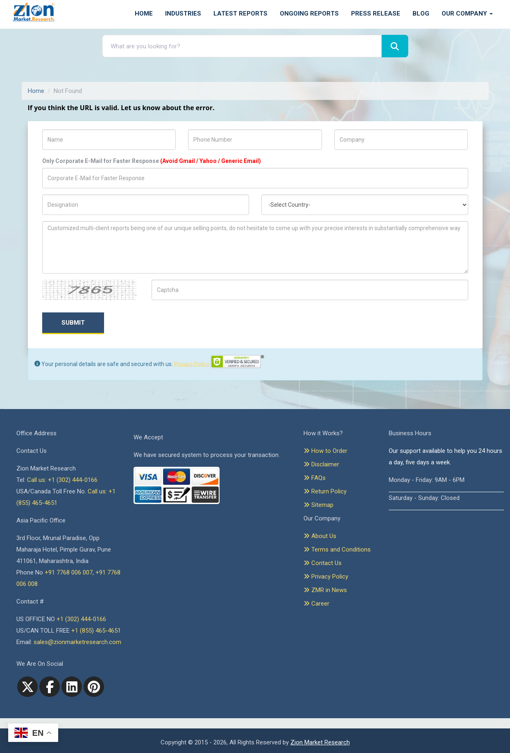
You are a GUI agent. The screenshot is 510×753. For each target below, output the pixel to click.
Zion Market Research (320, 742)
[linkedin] (71, 686)
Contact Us (323, 563)
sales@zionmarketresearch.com (77, 642)
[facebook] (49, 686)
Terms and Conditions (337, 549)
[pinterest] (94, 686)
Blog (421, 13)
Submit (73, 322)
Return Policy (325, 491)
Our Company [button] (467, 13)
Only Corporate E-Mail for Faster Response (151, 161)
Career (316, 603)
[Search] (394, 46)
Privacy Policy (191, 363)
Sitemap (318, 505)
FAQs (315, 478)
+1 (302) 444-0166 (81, 619)
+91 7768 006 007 (69, 572)
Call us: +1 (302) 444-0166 (62, 480)
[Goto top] (4, 723)
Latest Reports (240, 13)
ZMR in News (325, 590)
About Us (320, 536)
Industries (183, 13)
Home (144, 13)
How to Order (325, 451)
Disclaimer (321, 464)
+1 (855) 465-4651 (96, 630)
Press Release (375, 13)
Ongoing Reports (309, 13)
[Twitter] (27, 686)
